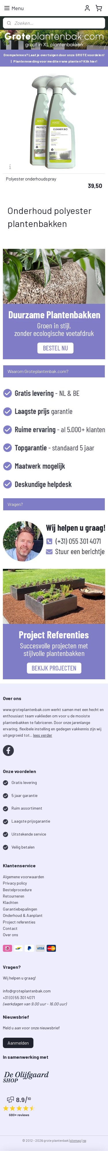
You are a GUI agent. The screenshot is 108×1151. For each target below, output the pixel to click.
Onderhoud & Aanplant (23, 915)
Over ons (10, 934)
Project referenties (19, 921)
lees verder (42, 735)
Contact (10, 928)
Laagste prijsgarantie (31, 821)
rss (84, 1140)
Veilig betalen (23, 847)
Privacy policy (15, 883)
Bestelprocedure (17, 889)
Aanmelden (18, 1042)
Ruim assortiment (27, 808)
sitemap (75, 1140)
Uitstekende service (29, 834)
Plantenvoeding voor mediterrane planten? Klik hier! (55, 61)
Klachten (10, 902)
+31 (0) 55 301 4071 (19, 997)
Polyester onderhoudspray (31, 178)
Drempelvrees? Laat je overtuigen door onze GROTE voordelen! (54, 55)
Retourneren (13, 896)
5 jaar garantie (24, 795)
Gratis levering (24, 782)
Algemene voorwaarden (23, 876)
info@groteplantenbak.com (27, 990)
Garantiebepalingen (20, 908)
